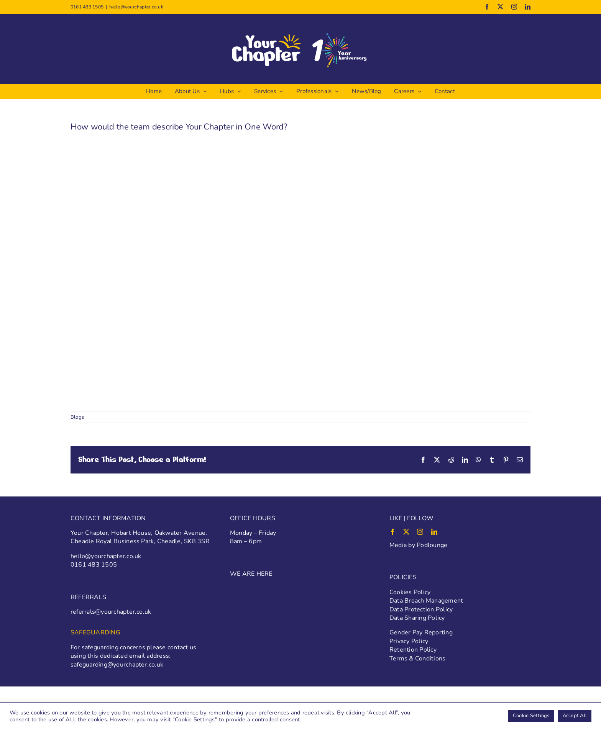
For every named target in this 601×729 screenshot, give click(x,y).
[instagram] (420, 532)
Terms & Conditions (417, 658)
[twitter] (406, 532)
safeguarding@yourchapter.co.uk (117, 664)
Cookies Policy (409, 592)
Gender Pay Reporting (421, 632)
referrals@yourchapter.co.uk (111, 612)
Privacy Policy (408, 641)
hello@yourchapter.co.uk (136, 7)
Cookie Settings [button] (531, 715)
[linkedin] (434, 532)
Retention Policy (413, 649)
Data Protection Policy (421, 609)
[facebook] (392, 532)
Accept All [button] (575, 715)
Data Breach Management (426, 600)
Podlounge (432, 545)
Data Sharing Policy (417, 618)
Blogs (77, 417)
